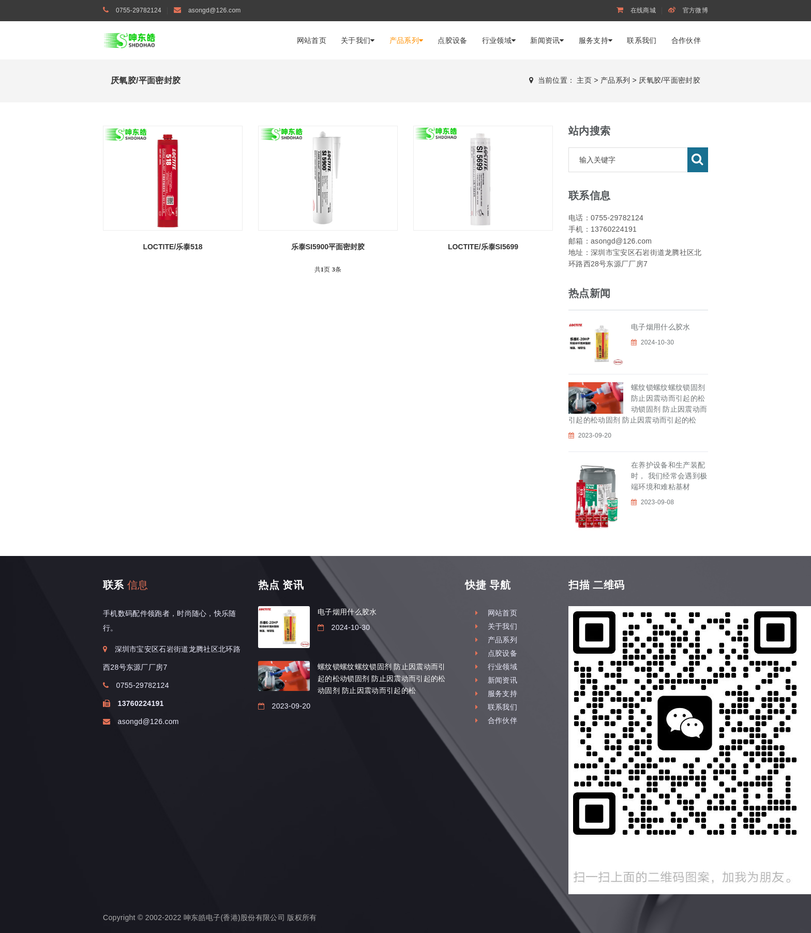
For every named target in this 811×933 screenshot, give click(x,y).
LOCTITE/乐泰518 (172, 247)
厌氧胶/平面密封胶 (669, 80)
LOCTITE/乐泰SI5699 (483, 247)
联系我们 (641, 40)
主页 (584, 80)
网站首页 (311, 40)
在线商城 (636, 10)
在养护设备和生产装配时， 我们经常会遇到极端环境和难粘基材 (669, 476)
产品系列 (406, 40)
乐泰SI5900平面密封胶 (328, 247)
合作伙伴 (686, 40)
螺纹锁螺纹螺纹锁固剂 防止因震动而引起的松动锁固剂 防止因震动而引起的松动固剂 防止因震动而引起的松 (382, 679)
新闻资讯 (547, 40)
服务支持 (596, 40)
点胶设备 (452, 40)
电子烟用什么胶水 (660, 327)
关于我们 (358, 40)
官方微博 (688, 10)
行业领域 (499, 40)
